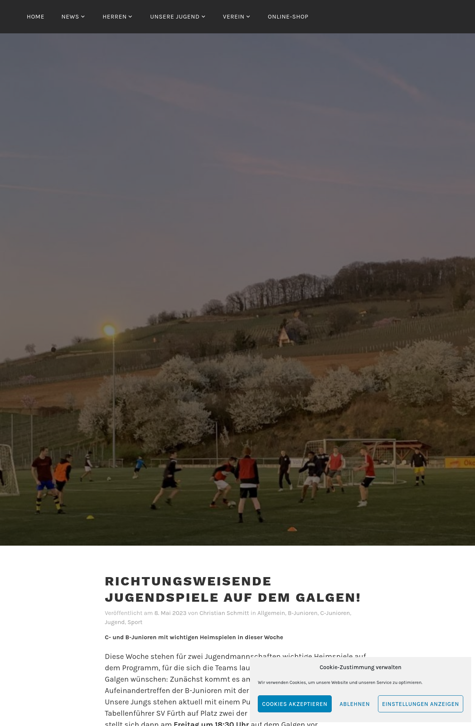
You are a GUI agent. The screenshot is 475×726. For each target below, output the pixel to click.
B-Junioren (302, 612)
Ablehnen (355, 704)
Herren (114, 16)
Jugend (115, 622)
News (70, 16)
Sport (135, 622)
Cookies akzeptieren (294, 704)
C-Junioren (335, 612)
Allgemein (271, 612)
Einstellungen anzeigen (420, 704)
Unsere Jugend (175, 16)
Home (36, 16)
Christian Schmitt (224, 612)
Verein (234, 16)
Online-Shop (288, 16)
